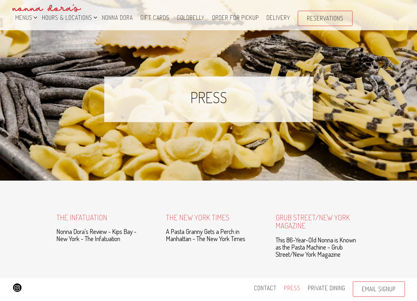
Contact (265, 288)
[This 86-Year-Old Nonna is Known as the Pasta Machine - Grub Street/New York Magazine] (318, 235)
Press (292, 288)
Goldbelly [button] (191, 17)
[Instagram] (17, 287)
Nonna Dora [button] (117, 17)
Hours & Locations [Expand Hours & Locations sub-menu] (68, 17)
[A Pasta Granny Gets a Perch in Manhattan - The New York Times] (208, 227)
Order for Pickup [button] (235, 17)
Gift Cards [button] (154, 17)
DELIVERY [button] (278, 17)
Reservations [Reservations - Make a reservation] (325, 18)
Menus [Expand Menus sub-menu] (25, 17)
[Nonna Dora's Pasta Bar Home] (46, 7)
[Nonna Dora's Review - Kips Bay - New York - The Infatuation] (99, 227)
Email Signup (379, 289)
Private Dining (326, 288)
